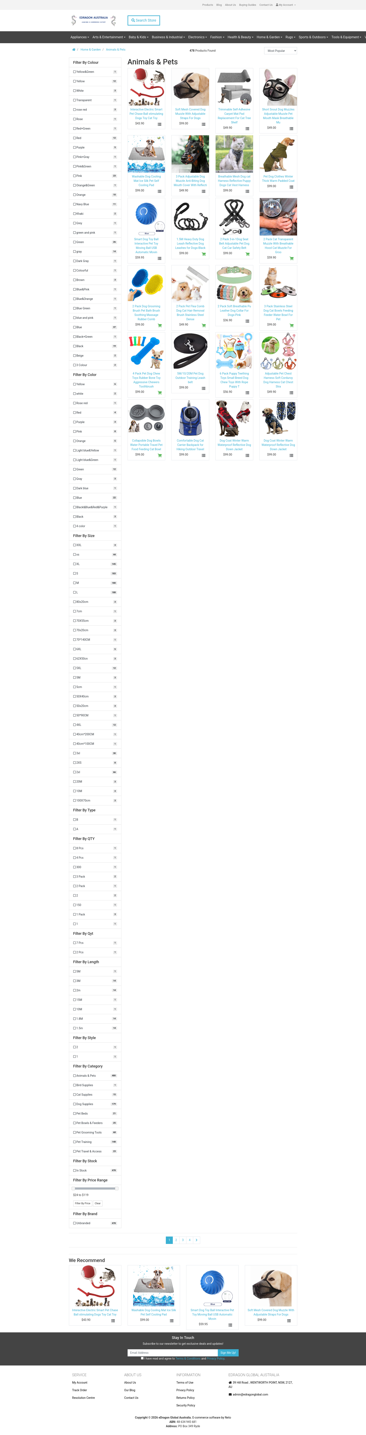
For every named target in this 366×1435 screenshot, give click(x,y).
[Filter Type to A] (95, 829)
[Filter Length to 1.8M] (95, 1019)
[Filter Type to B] (95, 820)
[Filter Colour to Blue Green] (95, 308)
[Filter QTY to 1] (95, 924)
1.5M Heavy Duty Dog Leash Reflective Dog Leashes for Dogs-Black (190, 243)
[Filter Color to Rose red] (95, 403)
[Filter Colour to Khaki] (95, 214)
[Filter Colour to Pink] (95, 176)
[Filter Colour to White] (95, 91)
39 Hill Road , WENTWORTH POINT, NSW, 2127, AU (261, 1385)
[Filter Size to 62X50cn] (95, 659)
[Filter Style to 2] (95, 1047)
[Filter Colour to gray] (95, 251)
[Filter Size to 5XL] (95, 668)
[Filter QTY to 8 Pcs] (95, 848)
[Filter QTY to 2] (95, 895)
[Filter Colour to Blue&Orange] (95, 299)
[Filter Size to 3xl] (95, 753)
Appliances (79, 37)
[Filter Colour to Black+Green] (95, 337)
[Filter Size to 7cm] (95, 611)
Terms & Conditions (188, 1358)
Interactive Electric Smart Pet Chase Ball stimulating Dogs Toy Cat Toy (146, 114)
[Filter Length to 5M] (95, 971)
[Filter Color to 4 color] (95, 526)
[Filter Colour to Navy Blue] (95, 204)
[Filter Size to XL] (95, 564)
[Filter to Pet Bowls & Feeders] (95, 1123)
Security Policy (185, 1405)
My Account (79, 1382)
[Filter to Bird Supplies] (95, 1085)
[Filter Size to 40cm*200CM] (95, 734)
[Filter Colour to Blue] (95, 327)
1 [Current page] (169, 1240)
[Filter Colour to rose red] (95, 110)
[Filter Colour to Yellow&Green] (95, 72)
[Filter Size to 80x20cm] (95, 602)
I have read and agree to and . (183, 1358)
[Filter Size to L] (95, 592)
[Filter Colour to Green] (95, 242)
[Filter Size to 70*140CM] (95, 640)
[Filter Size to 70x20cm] (95, 630)
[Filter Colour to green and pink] (95, 233)
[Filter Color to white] (95, 394)
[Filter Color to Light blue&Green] (95, 460)
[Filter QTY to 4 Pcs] (95, 858)
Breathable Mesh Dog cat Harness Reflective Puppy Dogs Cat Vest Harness (234, 181)
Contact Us (266, 4)
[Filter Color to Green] (95, 469)
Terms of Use (184, 1382)
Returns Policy (185, 1397)
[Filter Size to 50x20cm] (95, 706)
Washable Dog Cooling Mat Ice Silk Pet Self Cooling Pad (146, 181)
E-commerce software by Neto (211, 1417)
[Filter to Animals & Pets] (95, 1076)
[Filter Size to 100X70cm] (95, 800)
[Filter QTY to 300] (95, 867)
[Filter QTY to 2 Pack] (95, 886)
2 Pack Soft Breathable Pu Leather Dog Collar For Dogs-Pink (234, 311)
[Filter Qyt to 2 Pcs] (95, 952)
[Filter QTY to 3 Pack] (95, 877)
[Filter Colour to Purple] (95, 147)
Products (207, 4)
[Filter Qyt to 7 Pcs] (95, 943)
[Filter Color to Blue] (95, 498)
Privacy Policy (215, 1358)
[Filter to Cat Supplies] (95, 1095)
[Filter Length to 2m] (95, 990)
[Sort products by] (280, 50)
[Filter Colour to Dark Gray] (95, 261)
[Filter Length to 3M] (95, 981)
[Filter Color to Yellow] (95, 384)
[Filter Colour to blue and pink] (95, 318)
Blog (219, 4)
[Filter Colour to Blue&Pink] (95, 289)
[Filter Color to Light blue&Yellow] (95, 450)
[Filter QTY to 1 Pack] (95, 914)
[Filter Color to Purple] (95, 422)
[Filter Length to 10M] (95, 1009)
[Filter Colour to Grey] (95, 223)
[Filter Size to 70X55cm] (95, 621)
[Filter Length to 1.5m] (95, 1028)
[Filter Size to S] (95, 573)
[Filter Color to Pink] (95, 431)
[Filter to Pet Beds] (95, 1113)
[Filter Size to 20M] (95, 782)
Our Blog (129, 1390)
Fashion (216, 37)
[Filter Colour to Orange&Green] (95, 185)
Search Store (143, 20)
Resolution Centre (83, 1397)
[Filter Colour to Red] (95, 138)
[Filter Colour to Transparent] (95, 100)
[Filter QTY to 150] (95, 905)
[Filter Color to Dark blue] (95, 488)
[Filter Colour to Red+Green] (95, 128)
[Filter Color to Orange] (95, 441)
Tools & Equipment (345, 37)
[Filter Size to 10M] (95, 791)
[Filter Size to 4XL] (95, 725)
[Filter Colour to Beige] (95, 356)
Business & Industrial (167, 37)
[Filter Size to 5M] (95, 677)
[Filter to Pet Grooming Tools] (95, 1132)
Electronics (196, 37)
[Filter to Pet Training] (95, 1142)
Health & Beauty (239, 37)
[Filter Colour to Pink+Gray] (95, 157)
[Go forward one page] (196, 1240)
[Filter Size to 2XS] (95, 763)
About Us (230, 4)
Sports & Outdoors (312, 37)
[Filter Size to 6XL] (95, 649)
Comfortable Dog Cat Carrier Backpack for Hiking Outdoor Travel (190, 445)
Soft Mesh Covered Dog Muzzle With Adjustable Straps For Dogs (190, 114)
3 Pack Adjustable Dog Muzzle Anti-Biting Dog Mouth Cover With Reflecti (190, 181)
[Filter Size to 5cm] (95, 687)
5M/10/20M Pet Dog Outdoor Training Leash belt (190, 378)
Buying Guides (247, 4)
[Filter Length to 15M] (95, 1000)
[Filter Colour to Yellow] (95, 81)
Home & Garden (268, 37)
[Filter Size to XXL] (95, 545)
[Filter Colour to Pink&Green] (95, 166)
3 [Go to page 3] (183, 1240)
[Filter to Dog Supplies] (95, 1104)
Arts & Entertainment (107, 37)
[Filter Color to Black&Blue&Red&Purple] (95, 507)
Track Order (79, 1390)
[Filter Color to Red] (95, 413)
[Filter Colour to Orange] (95, 195)
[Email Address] (173, 1352)
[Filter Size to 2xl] (95, 772)
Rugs (289, 37)
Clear (98, 1203)
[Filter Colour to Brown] (95, 280)
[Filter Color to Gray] (95, 479)
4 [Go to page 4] (190, 1240)
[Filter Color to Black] (95, 517)
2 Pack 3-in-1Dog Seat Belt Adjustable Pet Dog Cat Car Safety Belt (234, 243)
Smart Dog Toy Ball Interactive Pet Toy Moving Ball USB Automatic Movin (212, 1314)
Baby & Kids (137, 37)
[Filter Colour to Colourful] (95, 270)
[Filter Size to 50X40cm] (95, 696)
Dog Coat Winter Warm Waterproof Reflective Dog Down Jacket (234, 445)
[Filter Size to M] (95, 583)
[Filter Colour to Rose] (95, 119)
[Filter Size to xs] (95, 554)
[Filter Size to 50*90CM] (95, 715)
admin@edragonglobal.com (248, 1394)
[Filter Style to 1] (95, 1056)
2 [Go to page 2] (176, 1240)
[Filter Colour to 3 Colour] (95, 365)
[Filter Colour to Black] (95, 346)
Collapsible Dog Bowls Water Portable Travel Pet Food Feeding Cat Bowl (146, 445)
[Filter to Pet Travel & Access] (95, 1151)
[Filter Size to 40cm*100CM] (95, 744)
